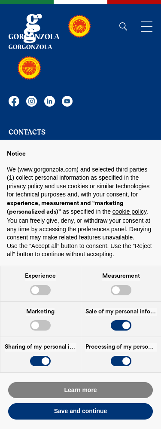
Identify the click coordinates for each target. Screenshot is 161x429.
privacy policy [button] (25, 186)
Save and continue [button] (80, 411)
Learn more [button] (80, 389)
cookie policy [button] (129, 211)
